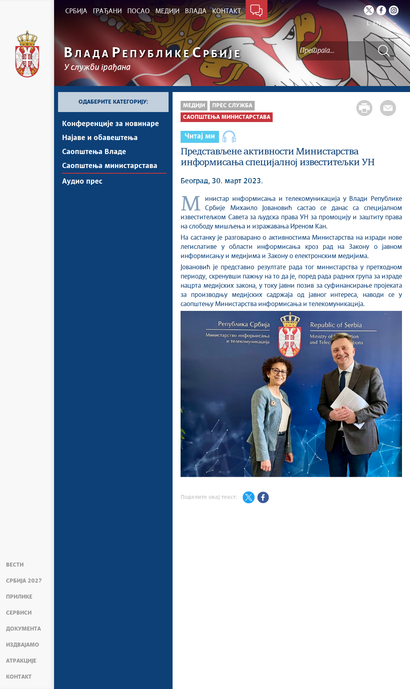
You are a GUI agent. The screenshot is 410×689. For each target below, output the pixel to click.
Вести (15, 565)
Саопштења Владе (94, 152)
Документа (23, 629)
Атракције (21, 661)
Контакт (19, 677)
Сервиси (19, 613)
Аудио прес (82, 181)
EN (377, 23)
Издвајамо (22, 645)
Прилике (19, 597)
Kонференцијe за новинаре (110, 124)
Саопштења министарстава (109, 166)
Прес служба (232, 105)
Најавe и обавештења (100, 138)
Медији (194, 105)
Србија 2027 (24, 581)
